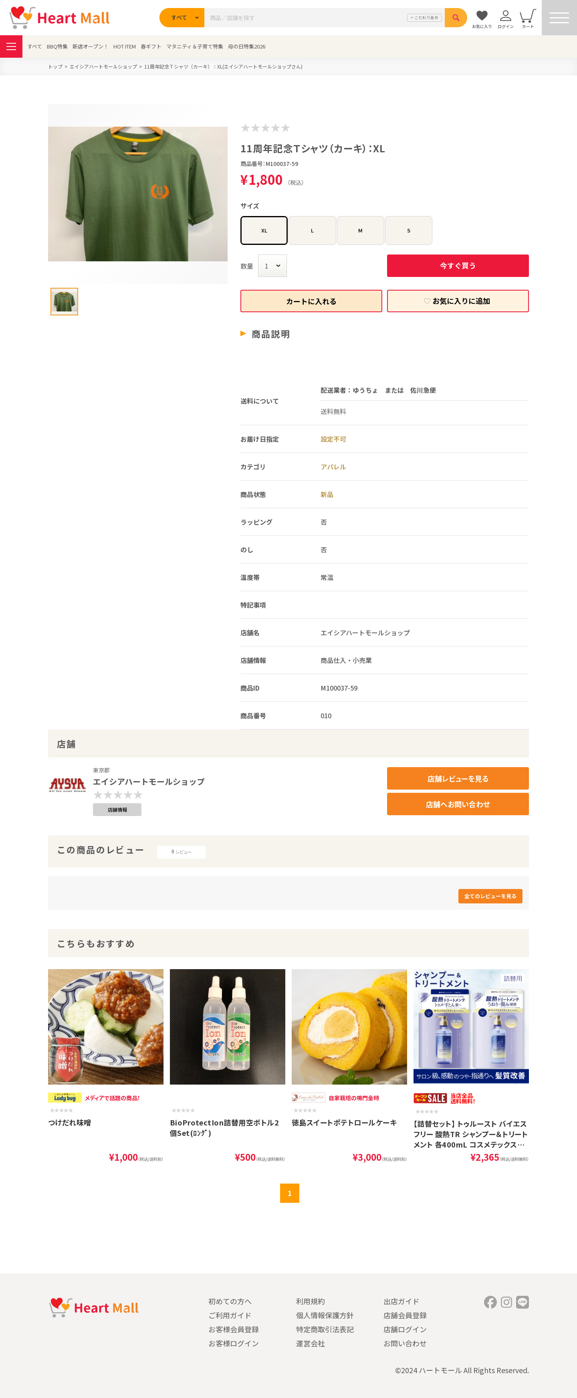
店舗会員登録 (405, 1315)
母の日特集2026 (246, 46)
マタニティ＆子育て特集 (194, 46)
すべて (34, 46)
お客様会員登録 (233, 1329)
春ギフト (151, 46)
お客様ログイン (233, 1343)
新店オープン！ (91, 46)
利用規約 (310, 1301)
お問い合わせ (405, 1343)
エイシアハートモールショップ (103, 66)
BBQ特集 (57, 46)
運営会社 (310, 1343)
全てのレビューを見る (490, 896)
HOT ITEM (124, 46)
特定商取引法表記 (325, 1329)
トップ (55, 66)
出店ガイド (401, 1301)
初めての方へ (230, 1301)
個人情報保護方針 (325, 1315)
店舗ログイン (405, 1329)
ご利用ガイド (230, 1315)
